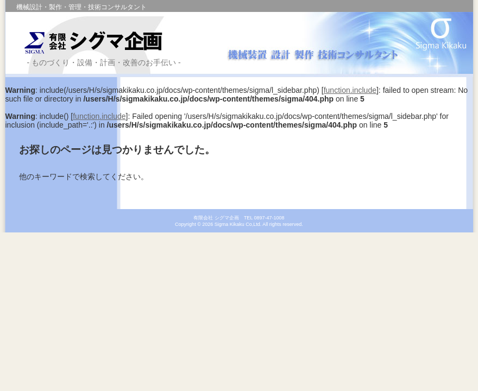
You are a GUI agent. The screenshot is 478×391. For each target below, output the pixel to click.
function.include (350, 90)
